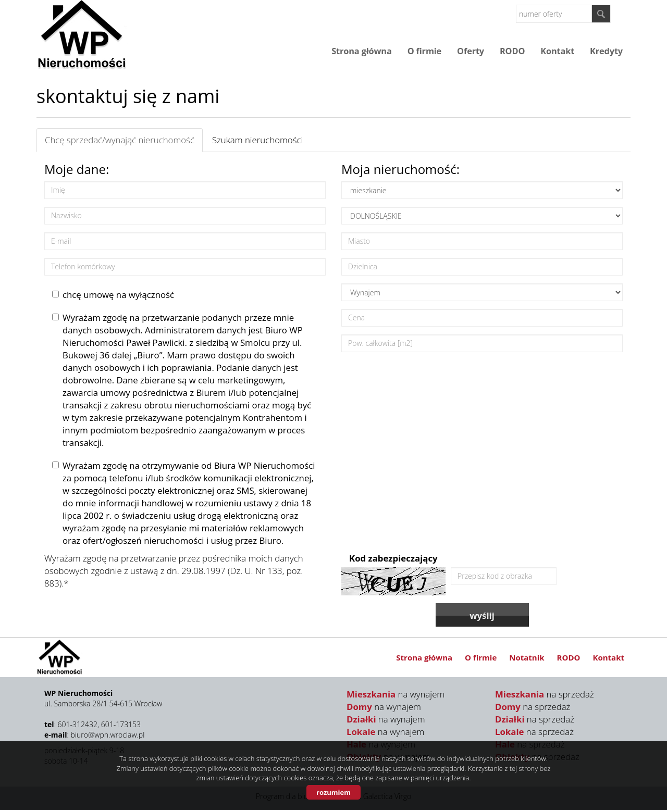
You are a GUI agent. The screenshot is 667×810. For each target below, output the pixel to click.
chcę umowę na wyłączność (113, 295)
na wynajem (395, 694)
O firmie (424, 51)
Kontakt (557, 51)
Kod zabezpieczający (393, 558)
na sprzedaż (544, 694)
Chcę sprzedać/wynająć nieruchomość (119, 140)
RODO (512, 51)
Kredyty (606, 51)
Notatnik (526, 657)
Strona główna (361, 51)
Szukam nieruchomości (257, 140)
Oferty (470, 51)
